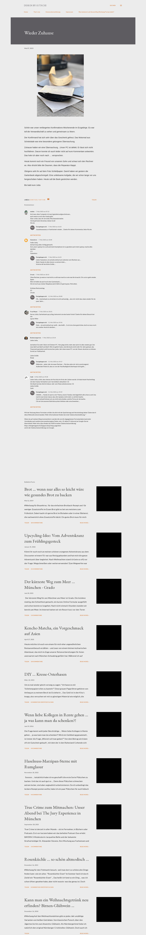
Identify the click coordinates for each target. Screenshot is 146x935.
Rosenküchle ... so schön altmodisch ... (56, 859)
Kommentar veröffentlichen (42, 702)
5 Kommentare (36, 615)
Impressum (69, 12)
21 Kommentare (37, 569)
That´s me (37, 12)
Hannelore (33, 240)
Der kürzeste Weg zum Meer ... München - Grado (49, 584)
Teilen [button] (94, 200)
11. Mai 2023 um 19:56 (55, 322)
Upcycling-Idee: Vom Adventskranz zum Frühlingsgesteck (54, 538)
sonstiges (34, 200)
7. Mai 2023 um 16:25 (54, 226)
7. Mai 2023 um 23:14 (49, 338)
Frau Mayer (33, 311)
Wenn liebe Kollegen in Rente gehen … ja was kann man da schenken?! (56, 717)
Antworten (35, 235)
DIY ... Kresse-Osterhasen (45, 674)
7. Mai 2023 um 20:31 (45, 311)
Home (26, 12)
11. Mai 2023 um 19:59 (55, 392)
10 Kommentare (37, 661)
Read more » (84, 523)
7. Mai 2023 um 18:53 (42, 274)
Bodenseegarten (35, 338)
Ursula (32, 274)
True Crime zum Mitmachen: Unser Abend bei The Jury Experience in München (54, 812)
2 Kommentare (36, 846)
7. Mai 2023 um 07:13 (42, 211)
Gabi (31, 377)
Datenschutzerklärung (53, 12)
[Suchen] (113, 5)
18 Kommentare (37, 523)
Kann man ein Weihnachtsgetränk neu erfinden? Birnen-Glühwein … (56, 902)
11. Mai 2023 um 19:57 (55, 361)
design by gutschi (35, 5)
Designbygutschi (41, 226)
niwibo (32, 211)
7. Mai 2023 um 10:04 (45, 240)
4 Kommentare (36, 748)
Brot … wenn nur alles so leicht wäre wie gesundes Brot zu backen (54, 492)
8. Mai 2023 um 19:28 (41, 377)
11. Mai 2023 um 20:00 (55, 296)
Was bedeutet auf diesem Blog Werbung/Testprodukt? (96, 12)
